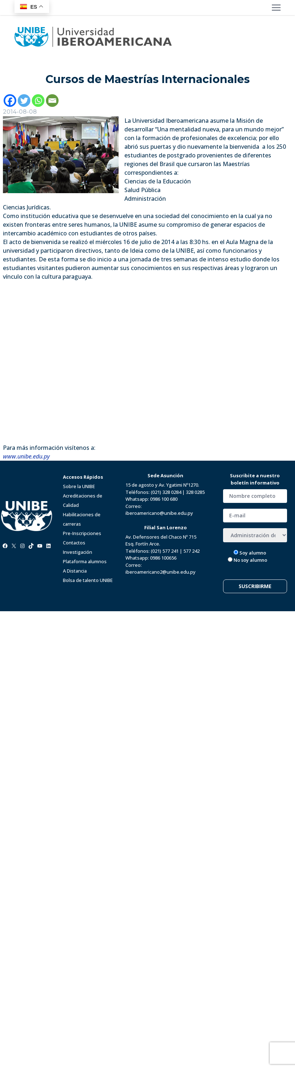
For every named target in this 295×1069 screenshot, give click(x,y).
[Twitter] (24, 100)
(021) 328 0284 (166, 492)
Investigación (77, 552)
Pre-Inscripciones (82, 533)
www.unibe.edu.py (26, 456)
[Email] (52, 100)
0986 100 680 (164, 499)
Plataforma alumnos (85, 561)
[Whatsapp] (38, 100)
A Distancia (75, 571)
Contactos (74, 542)
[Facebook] (10, 100)
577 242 (191, 551)
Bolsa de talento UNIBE (88, 580)
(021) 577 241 (165, 551)
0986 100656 (163, 558)
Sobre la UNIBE (79, 486)
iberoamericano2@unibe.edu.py (160, 572)
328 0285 (195, 492)
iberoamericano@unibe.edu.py (159, 513)
